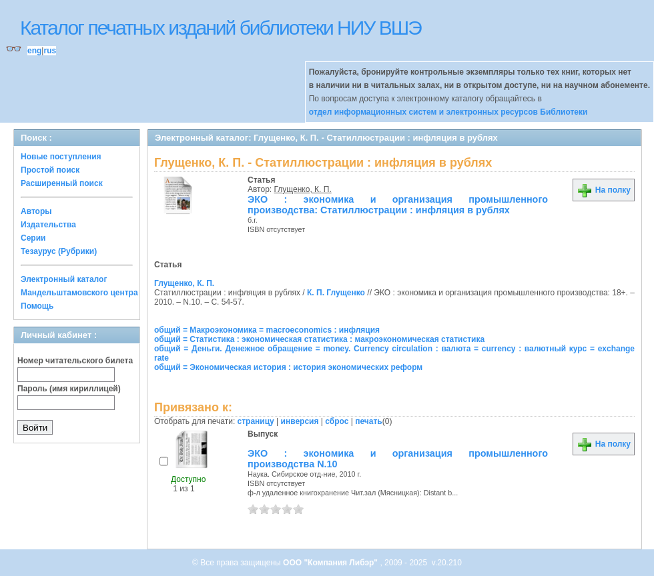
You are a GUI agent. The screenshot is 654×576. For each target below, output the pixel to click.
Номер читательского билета (75, 360)
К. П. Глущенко (336, 292)
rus (49, 50)
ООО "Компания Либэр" (331, 562)
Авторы (36, 211)
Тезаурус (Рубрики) (59, 251)
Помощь (37, 306)
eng (34, 50)
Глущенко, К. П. (303, 189)
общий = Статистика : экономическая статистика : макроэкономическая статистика (319, 339)
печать (368, 421)
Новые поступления (61, 156)
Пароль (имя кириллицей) (69, 388)
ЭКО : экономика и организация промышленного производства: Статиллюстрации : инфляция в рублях (398, 204)
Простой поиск (50, 170)
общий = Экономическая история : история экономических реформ (288, 367)
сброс (336, 421)
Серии (33, 238)
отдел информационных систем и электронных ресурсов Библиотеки (448, 112)
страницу (256, 421)
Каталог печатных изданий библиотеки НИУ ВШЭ (220, 28)
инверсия (300, 421)
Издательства (48, 224)
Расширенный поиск (62, 183)
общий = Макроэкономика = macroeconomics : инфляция (267, 330)
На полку (604, 190)
